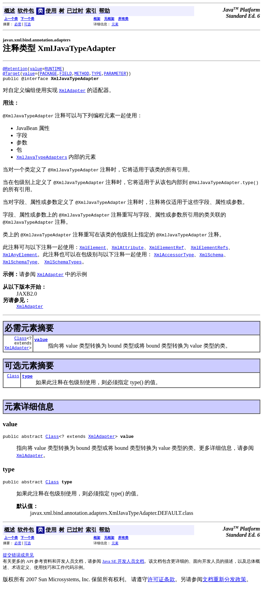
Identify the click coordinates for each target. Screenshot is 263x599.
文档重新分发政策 (224, 590)
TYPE (96, 75)
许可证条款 (161, 590)
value (36, 70)
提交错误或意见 (18, 565)
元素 (115, 24)
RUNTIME (53, 70)
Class (20, 343)
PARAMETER (115, 75)
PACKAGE (48, 75)
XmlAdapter (16, 355)
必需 (17, 24)
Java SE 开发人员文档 (123, 571)
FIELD (66, 75)
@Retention (15, 70)
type (27, 384)
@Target (11, 75)
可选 (27, 24)
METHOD (81, 75)
